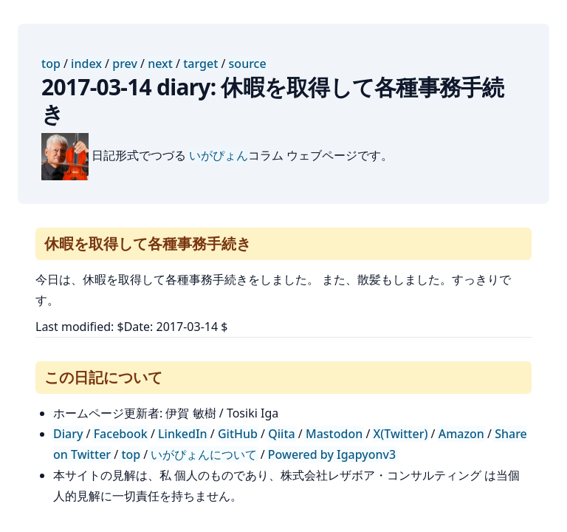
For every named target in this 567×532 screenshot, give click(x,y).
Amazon (461, 434)
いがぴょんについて (204, 454)
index (86, 63)
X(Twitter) (401, 434)
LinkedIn (182, 434)
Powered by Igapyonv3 (332, 454)
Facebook (121, 434)
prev (124, 63)
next (160, 63)
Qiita (281, 434)
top (51, 63)
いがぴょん (218, 155)
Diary (68, 434)
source (248, 63)
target (200, 63)
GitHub (238, 434)
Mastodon (334, 434)
